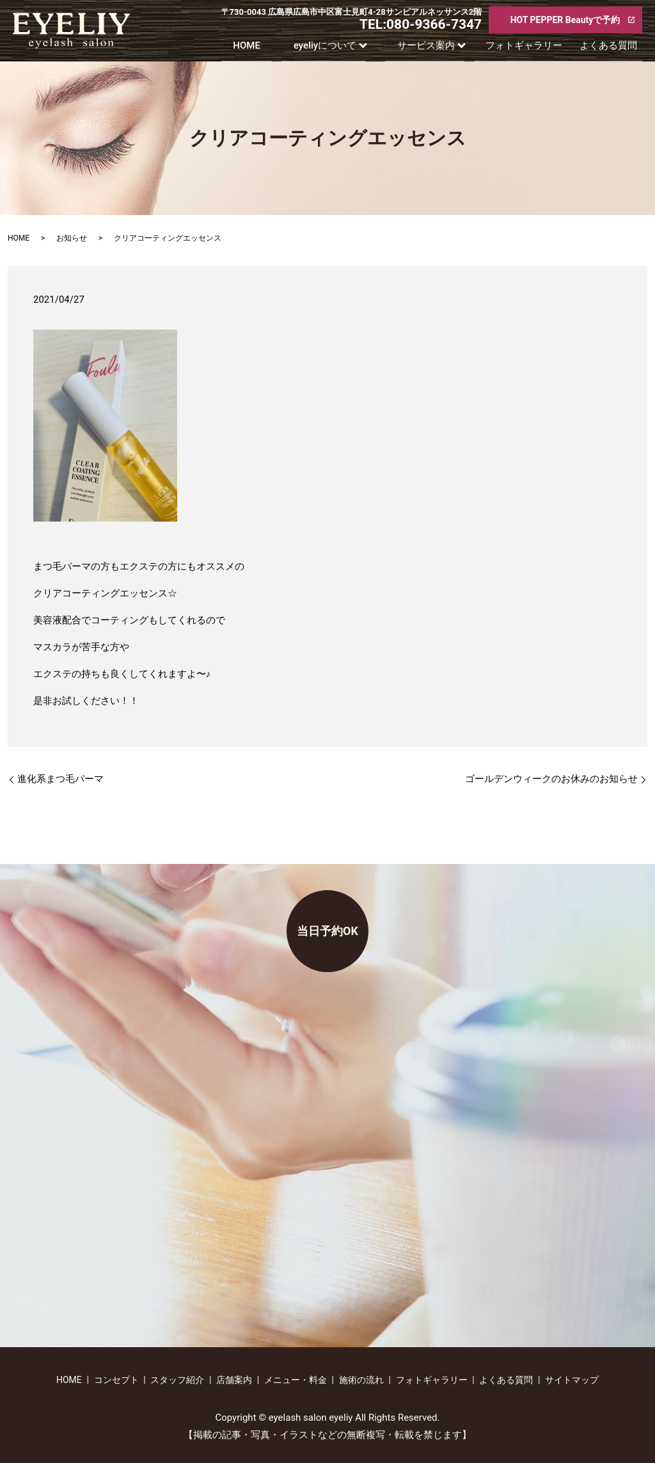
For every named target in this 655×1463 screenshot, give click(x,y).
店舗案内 (234, 1380)
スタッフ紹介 (177, 1380)
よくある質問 (613, 48)
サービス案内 (431, 48)
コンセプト (116, 1380)
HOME (243, 48)
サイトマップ (572, 1380)
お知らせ (71, 238)
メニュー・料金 (295, 1380)
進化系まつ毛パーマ (79, 779)
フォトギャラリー (531, 48)
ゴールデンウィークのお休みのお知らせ (551, 779)
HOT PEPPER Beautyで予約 (565, 20)
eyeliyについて (327, 48)
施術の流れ (361, 1380)
